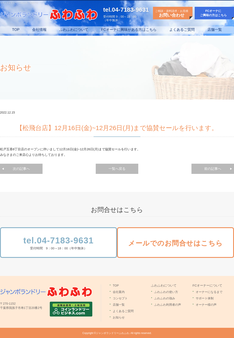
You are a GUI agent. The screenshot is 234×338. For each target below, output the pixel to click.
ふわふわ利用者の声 (167, 304)
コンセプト (120, 298)
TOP (16, 30)
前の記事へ (212, 168)
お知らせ (119, 317)
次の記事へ (21, 168)
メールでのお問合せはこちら (179, 243)
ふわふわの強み (164, 298)
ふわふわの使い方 (166, 291)
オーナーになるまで (209, 291)
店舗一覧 (214, 30)
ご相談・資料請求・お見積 (171, 13)
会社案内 (119, 291)
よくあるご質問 (182, 30)
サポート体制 (205, 298)
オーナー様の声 (206, 304)
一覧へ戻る (117, 168)
